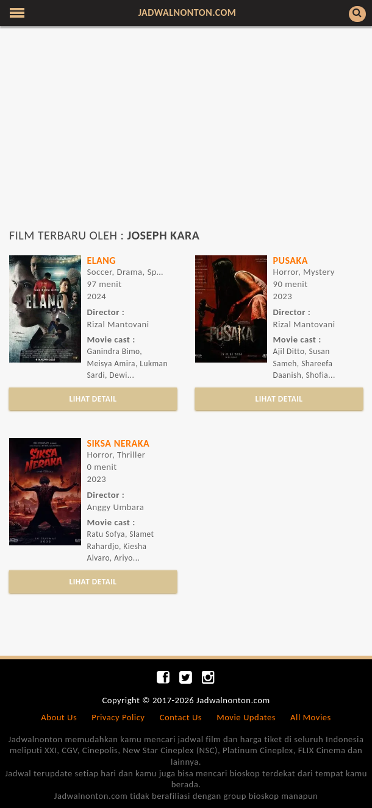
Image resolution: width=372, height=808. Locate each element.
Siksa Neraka (118, 443)
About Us (59, 717)
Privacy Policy (118, 717)
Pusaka (290, 260)
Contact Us (181, 717)
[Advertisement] (186, 133)
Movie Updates (246, 717)
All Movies (310, 717)
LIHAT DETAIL (93, 399)
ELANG (101, 260)
